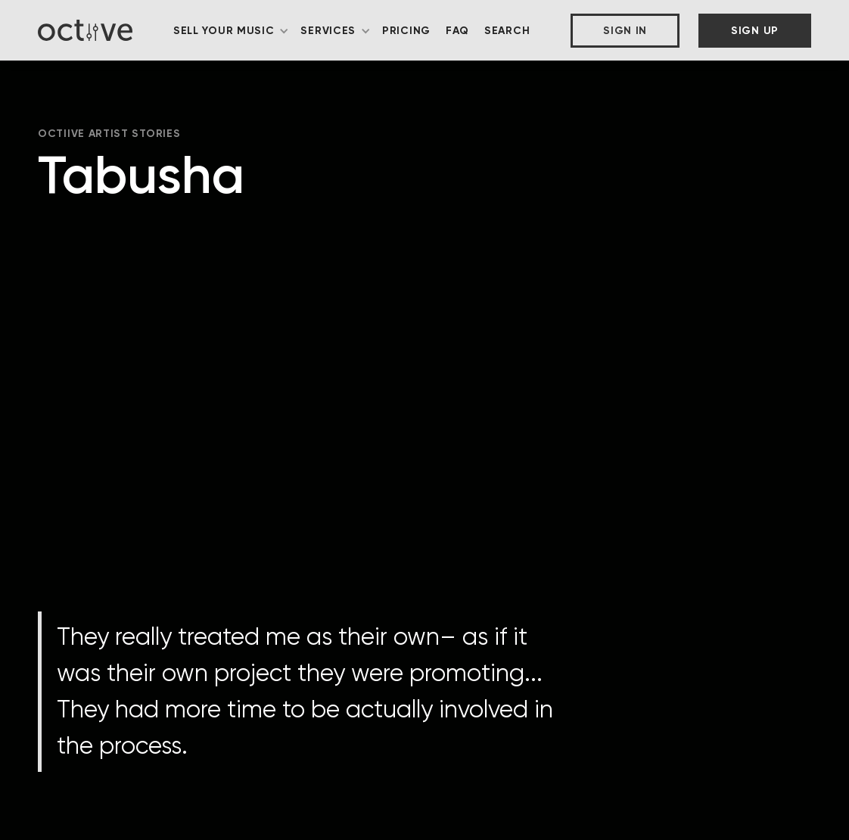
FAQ (457, 30)
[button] (231, 31)
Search (507, 30)
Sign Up (755, 30)
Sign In (625, 30)
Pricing (406, 30)
